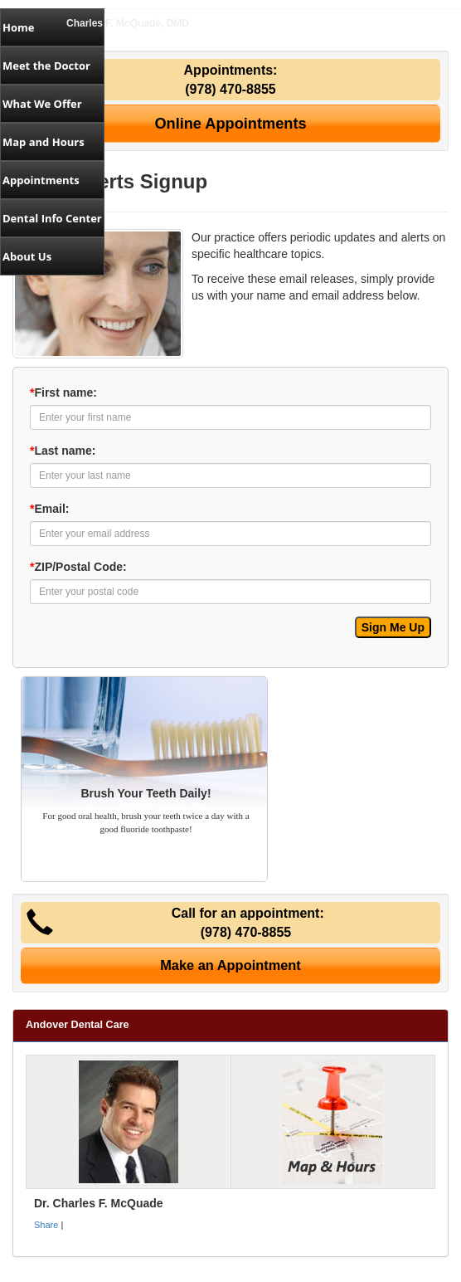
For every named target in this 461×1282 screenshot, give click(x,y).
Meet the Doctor (46, 65)
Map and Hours (43, 141)
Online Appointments (230, 123)
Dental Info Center (52, 218)
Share (46, 1225)
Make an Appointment (230, 965)
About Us (26, 256)
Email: (49, 508)
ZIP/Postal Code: (78, 566)
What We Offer (42, 103)
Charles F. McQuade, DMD (127, 23)
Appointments (41, 180)
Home (18, 27)
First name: (63, 392)
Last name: (62, 450)
